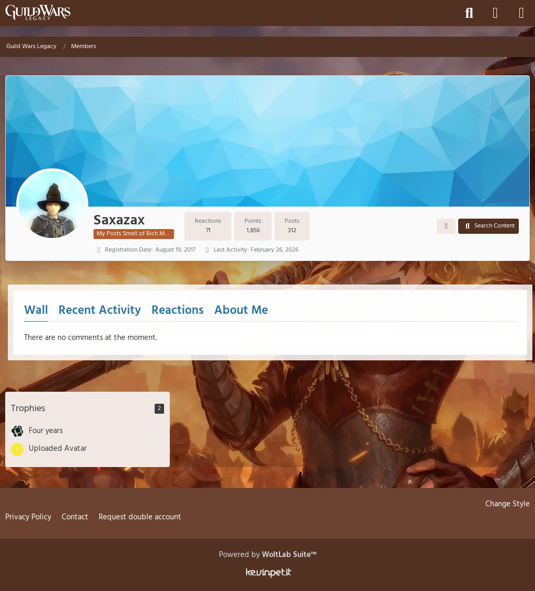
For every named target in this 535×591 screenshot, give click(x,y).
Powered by (268, 555)
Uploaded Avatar (58, 448)
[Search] (469, 13)
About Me (241, 311)
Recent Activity (100, 311)
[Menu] (521, 13)
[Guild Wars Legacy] (38, 12)
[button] (446, 226)
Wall (36, 311)
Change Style (507, 504)
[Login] (495, 13)
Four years (46, 431)
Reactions (178, 311)
